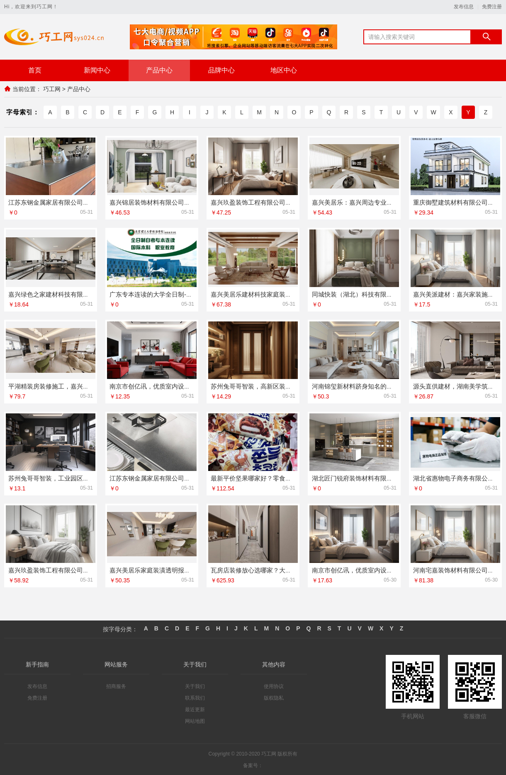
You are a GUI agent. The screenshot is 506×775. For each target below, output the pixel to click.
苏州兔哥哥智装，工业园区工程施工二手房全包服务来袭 (86, 477)
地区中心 (283, 70)
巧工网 (52, 89)
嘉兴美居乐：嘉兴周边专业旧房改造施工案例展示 (380, 201)
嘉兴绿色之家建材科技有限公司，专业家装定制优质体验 (86, 293)
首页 (34, 70)
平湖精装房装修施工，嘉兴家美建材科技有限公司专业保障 (89, 385)
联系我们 (195, 697)
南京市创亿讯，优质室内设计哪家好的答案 (168, 385)
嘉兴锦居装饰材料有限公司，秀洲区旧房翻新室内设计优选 (190, 201)
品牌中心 (221, 70)
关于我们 (195, 686)
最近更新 (195, 709)
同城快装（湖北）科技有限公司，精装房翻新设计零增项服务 (396, 293)
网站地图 (195, 721)
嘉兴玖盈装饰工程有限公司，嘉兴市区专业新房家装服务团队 (295, 201)
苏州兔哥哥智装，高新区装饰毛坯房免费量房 (273, 385)
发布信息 (464, 7)
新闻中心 (97, 70)
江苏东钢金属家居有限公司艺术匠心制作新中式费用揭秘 (86, 201)
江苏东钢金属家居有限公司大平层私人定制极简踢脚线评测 (190, 477)
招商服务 (116, 686)
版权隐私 (274, 697)
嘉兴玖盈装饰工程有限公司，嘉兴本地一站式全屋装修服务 (89, 569)
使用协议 (274, 686)
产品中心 (159, 70)
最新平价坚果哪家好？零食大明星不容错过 (270, 477)
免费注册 (492, 7)
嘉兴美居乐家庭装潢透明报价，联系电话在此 (171, 569)
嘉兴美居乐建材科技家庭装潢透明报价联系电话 (276, 293)
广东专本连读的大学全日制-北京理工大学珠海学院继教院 (188, 293)
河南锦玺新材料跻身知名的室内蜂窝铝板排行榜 (377, 385)
